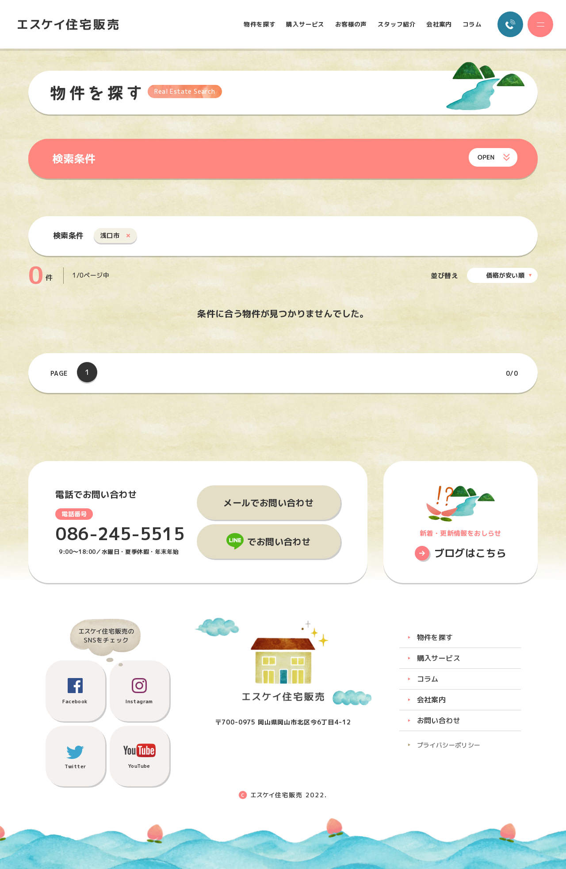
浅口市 (109, 235)
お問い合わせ (438, 720)
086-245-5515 (120, 533)
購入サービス (305, 24)
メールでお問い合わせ (268, 502)
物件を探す (259, 24)
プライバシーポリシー (449, 745)
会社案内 (439, 24)
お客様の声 (351, 24)
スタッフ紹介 (397, 24)
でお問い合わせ (278, 541)
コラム (472, 24)
